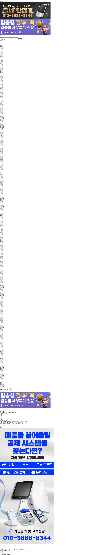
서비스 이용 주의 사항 (4, 410)
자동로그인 (3, 39)
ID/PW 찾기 (2, 40)
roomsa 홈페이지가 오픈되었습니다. (6, 412)
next (3, 391)
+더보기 (3, 408)
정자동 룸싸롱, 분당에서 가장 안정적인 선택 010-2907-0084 (11, 426)
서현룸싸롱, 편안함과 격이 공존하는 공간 (7, 424)
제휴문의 (1, 411)
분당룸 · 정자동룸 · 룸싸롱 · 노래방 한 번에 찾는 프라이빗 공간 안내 (12, 423)
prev (1, 391)
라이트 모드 (4, 1)
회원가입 (1, 36)
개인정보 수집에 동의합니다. (6, 554)
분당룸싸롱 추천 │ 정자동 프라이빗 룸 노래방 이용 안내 (10, 422)
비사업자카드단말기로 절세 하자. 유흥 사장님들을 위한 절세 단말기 (12, 421)
